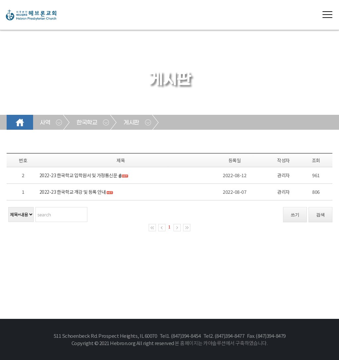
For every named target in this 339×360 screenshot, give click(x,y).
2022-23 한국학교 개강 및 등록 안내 (72, 191)
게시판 (131, 122)
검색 (320, 214)
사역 (45, 122)
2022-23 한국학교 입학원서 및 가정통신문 (78, 175)
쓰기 (295, 214)
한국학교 (86, 122)
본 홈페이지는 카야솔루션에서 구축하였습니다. (221, 342)
